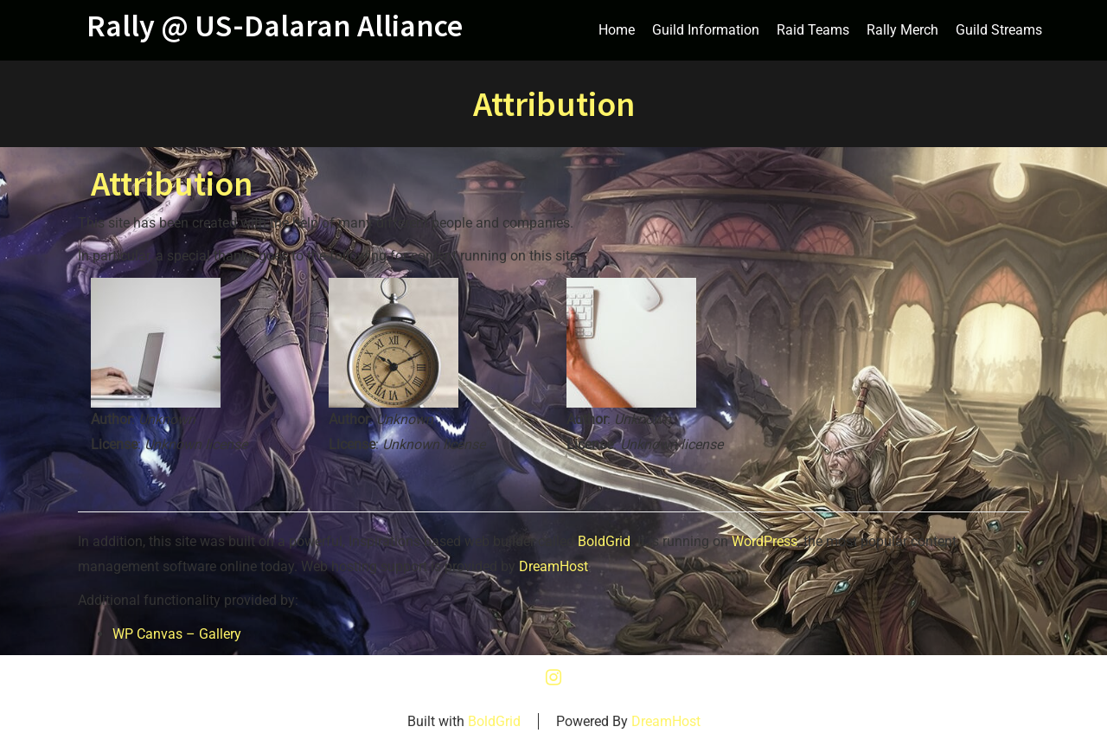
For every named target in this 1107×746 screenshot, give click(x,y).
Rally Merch (902, 30)
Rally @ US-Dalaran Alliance (274, 26)
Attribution (172, 183)
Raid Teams (813, 30)
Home (616, 30)
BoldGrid (604, 541)
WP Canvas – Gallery (176, 634)
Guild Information (705, 30)
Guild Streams (999, 30)
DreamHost (553, 566)
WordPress (764, 541)
